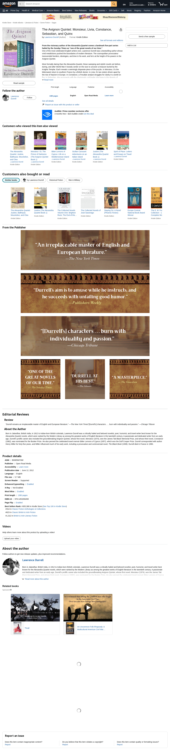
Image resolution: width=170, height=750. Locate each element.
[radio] (11, 180)
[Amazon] (9, 4)
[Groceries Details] (106, 10)
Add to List (131, 45)
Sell (122, 10)
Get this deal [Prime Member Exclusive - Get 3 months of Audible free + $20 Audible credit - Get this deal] (88, 114)
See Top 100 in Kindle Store (54, 506)
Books (92, 10)
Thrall (27, 628)
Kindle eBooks (18, 23)
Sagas (54, 23)
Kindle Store (6, 23)
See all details (48, 101)
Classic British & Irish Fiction (24, 512)
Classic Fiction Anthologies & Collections (29, 509)
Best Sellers (67, 10)
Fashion (147, 10)
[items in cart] (163, 4)
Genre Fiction (45, 23)
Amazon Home (159, 10)
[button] (5, 10)
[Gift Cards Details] (118, 10)
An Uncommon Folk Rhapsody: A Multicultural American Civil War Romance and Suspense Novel (91, 628)
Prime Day (14, 10)
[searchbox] (68, 4)
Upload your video (11, 538)
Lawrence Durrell (51, 37)
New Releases (81, 10)
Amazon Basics (53, 10)
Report (7, 744)
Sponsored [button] (7, 590)
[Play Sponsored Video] (35, 607)
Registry (137, 10)
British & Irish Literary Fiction (25, 516)
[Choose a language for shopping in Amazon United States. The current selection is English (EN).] (122, 4)
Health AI (25, 10)
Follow (29, 98)
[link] (19, 155)
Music (129, 10)
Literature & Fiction (31, 23)
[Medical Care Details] (44, 10)
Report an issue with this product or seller (60, 105)
